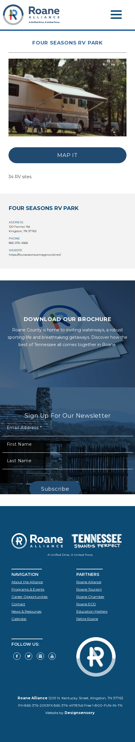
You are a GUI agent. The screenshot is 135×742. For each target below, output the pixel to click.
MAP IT (67, 155)
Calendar (19, 619)
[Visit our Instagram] (40, 656)
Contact (18, 604)
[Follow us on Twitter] (28, 656)
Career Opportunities (29, 596)
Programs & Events (27, 589)
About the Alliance (27, 582)
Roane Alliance (88, 582)
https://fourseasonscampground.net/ (35, 255)
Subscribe (55, 489)
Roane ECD (86, 604)
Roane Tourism (89, 589)
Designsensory (80, 712)
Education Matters (91, 611)
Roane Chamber (90, 596)
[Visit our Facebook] (17, 656)
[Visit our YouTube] (52, 656)
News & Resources (26, 611)
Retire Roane (87, 619)
